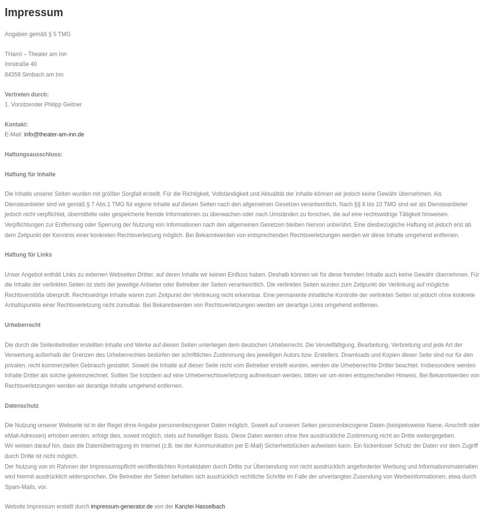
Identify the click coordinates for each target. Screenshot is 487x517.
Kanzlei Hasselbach (200, 506)
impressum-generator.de (122, 506)
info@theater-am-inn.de (54, 134)
